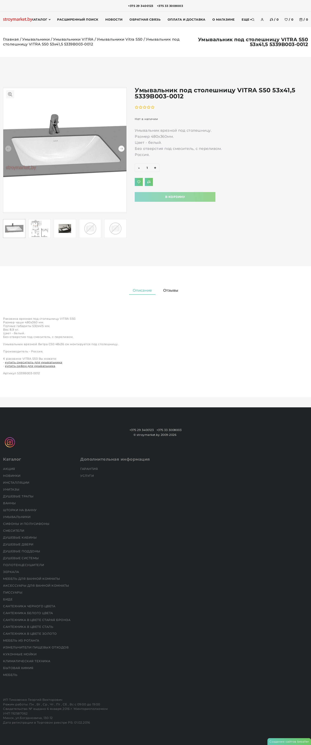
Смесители (14, 531)
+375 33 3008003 (170, 6)
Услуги (87, 476)
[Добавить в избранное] (139, 182)
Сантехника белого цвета (28, 613)
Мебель (10, 675)
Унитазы (11, 489)
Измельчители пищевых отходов (36, 647)
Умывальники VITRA (73, 39)
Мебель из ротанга (21, 640)
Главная (11, 39)
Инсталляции (16, 482)
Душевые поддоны (22, 551)
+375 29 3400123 (140, 6)
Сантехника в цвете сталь (28, 627)
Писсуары (13, 592)
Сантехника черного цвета (29, 606)
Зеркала (11, 572)
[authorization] (262, 19)
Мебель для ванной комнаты (32, 579)
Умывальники (36, 39)
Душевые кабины (20, 537)
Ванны (10, 503)
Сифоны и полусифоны (26, 524)
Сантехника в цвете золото (30, 634)
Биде (8, 599)
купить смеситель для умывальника (33, 362)
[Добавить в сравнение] (149, 182)
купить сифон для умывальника (30, 366)
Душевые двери (18, 544)
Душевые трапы (18, 496)
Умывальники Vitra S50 (120, 39)
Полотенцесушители (24, 565)
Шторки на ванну (20, 510)
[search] (253, 19)
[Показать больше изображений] (10, 94)
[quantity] (147, 168)
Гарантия (89, 469)
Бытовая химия (18, 668)
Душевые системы (21, 558)
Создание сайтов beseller (289, 741)
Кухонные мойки (20, 654)
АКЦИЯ (9, 469)
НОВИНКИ (12, 476)
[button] (121, 149)
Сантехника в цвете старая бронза (37, 620)
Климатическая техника (27, 661)
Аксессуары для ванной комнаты (36, 585)
